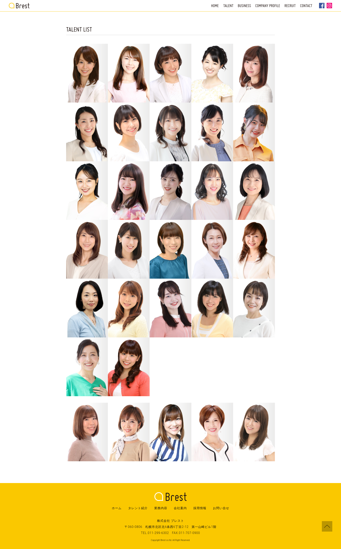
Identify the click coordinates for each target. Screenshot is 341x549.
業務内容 (160, 508)
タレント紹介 (138, 508)
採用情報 (199, 508)
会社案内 (180, 508)
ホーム (117, 508)
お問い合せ (221, 508)
